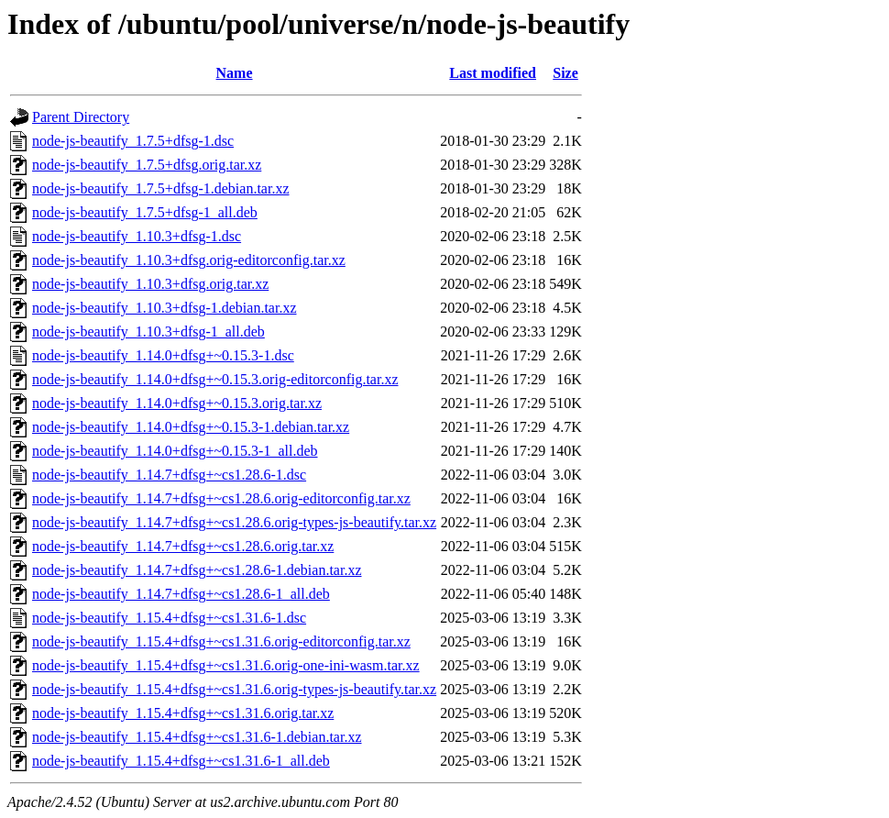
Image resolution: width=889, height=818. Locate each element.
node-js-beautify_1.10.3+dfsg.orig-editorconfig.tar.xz (189, 260)
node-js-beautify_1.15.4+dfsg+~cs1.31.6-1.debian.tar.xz (197, 737)
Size (565, 73)
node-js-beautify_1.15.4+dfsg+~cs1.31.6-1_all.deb (181, 760)
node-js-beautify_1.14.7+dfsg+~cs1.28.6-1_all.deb (181, 594)
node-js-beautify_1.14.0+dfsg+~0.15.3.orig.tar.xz (177, 403)
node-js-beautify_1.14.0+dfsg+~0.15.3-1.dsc (163, 355)
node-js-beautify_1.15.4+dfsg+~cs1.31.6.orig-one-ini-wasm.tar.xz (226, 665)
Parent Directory (80, 117)
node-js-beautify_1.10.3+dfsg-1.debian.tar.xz (164, 307)
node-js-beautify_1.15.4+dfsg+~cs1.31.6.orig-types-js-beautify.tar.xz (234, 689)
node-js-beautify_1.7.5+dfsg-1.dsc (133, 141)
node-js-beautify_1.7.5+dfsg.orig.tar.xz (146, 164)
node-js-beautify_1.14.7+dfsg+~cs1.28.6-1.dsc (169, 474)
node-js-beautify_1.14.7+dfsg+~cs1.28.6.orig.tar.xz (183, 546)
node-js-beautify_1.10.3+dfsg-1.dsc (136, 236)
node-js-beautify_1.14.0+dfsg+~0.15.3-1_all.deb (175, 451)
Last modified (492, 73)
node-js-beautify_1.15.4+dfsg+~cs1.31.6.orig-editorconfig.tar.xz (221, 641)
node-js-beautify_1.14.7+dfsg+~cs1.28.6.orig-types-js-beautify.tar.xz (234, 522)
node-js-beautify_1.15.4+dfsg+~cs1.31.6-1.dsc (169, 617)
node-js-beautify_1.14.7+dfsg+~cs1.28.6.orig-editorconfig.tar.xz (221, 498)
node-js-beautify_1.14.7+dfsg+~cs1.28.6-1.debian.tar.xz (197, 570)
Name (234, 73)
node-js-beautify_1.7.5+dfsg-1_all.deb (145, 212)
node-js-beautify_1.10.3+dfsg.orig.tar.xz (150, 284)
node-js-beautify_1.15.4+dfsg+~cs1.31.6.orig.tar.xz (183, 713)
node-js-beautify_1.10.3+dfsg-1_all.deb (148, 331)
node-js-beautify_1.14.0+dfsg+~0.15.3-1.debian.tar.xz (190, 427)
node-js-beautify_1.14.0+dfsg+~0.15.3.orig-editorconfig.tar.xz (215, 379)
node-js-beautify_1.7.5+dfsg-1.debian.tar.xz (161, 188)
